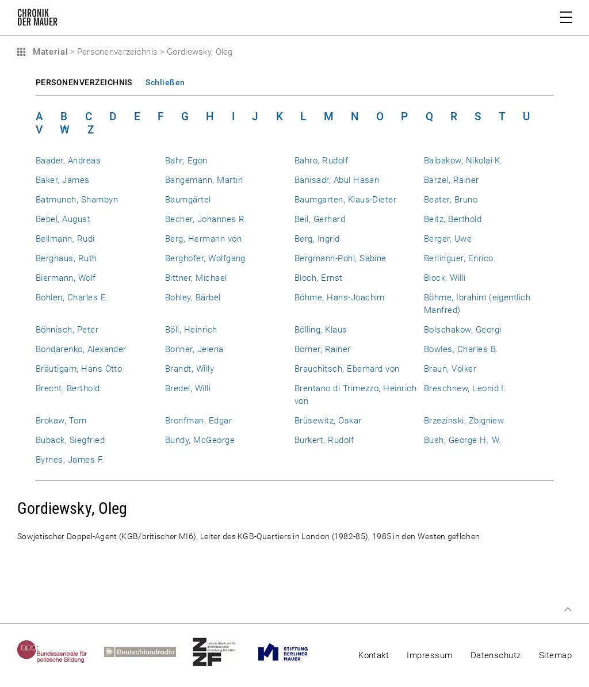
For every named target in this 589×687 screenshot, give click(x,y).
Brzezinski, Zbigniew (464, 420)
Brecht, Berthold (68, 388)
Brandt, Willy (189, 369)
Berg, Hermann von (203, 239)
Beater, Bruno (450, 199)
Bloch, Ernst (318, 278)
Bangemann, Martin (204, 180)
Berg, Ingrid (317, 239)
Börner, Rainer (322, 349)
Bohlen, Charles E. (72, 297)
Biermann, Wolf (66, 278)
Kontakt (373, 655)
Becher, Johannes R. (206, 219)
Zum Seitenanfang (568, 609)
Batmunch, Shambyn (77, 199)
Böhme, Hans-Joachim (339, 297)
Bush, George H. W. (462, 440)
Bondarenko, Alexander (81, 349)
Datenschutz (496, 655)
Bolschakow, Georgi (462, 330)
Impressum (429, 655)
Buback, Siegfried (70, 440)
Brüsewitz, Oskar (328, 420)
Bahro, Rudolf (321, 160)
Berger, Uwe (448, 239)
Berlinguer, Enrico (458, 258)
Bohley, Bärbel (193, 297)
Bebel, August (63, 219)
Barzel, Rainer (451, 180)
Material (49, 52)
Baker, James (63, 180)
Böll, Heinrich (191, 330)
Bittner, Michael (196, 278)
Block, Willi (445, 278)
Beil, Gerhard (319, 219)
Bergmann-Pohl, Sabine (340, 258)
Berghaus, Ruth (66, 258)
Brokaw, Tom (61, 420)
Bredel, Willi (188, 388)
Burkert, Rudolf (324, 440)
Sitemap (555, 655)
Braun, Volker (450, 369)
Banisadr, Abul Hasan (336, 180)
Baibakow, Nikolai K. (463, 160)
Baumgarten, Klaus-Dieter (345, 199)
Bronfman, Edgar (198, 420)
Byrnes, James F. (70, 460)
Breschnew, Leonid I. (465, 388)
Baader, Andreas (68, 160)
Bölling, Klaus (320, 330)
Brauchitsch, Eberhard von (347, 369)
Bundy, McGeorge (200, 440)
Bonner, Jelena (194, 349)
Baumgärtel (188, 199)
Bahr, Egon (186, 160)
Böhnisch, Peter (67, 330)
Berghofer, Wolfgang (205, 258)
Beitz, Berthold (452, 219)
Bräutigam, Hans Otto (79, 369)
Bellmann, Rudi (65, 239)
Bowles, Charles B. (461, 349)
